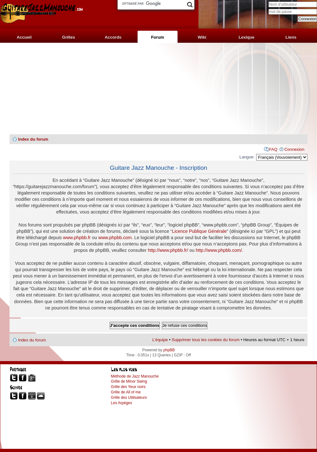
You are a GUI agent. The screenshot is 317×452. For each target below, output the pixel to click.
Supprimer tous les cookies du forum (206, 339)
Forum (157, 37)
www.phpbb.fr (77, 237)
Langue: (247, 157)
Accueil (24, 37)
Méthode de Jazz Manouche (135, 376)
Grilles (68, 37)
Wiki (202, 37)
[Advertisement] (158, 88)
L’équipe (160, 339)
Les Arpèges (121, 403)
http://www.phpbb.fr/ (168, 250)
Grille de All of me (126, 392)
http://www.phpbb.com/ (219, 250)
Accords (113, 37)
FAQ (273, 149)
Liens (291, 37)
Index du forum (33, 139)
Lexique (247, 37)
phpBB (169, 350)
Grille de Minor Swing (129, 381)
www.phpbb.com (115, 237)
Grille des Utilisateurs (129, 397)
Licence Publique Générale (199, 231)
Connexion (294, 149)
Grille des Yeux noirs (128, 387)
